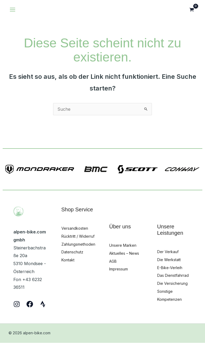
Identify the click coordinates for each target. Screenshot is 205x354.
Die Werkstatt (170, 259)
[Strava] (43, 304)
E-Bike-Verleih (171, 267)
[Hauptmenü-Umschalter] (12, 9)
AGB (113, 268)
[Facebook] (29, 304)
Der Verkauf (169, 251)
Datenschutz (74, 267)
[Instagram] (16, 304)
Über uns (120, 226)
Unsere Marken (125, 245)
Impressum (120, 276)
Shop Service (77, 209)
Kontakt (69, 275)
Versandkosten (76, 228)
